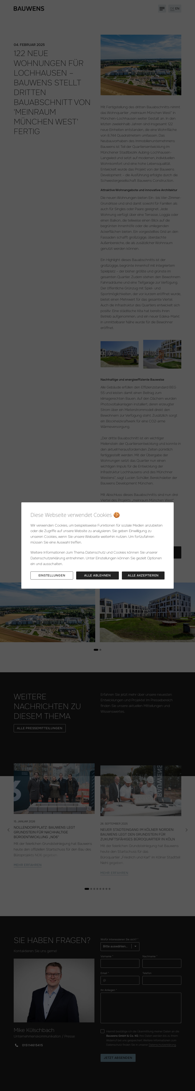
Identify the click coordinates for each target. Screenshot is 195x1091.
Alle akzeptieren (143, 575)
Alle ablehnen (97, 575)
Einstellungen (51, 575)
